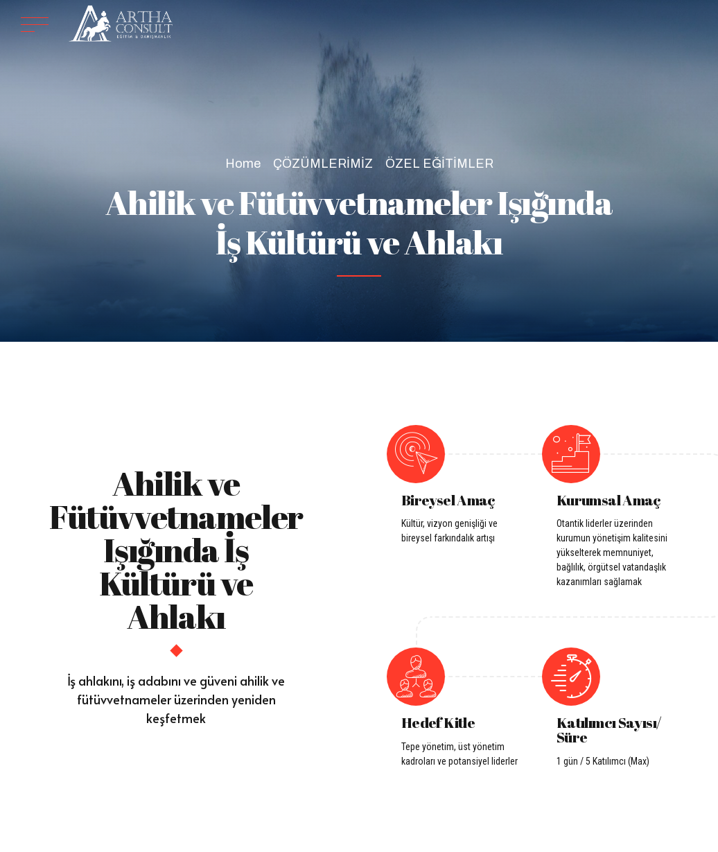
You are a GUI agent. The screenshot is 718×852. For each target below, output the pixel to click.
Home (243, 164)
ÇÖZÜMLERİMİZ (323, 164)
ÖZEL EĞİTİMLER (439, 164)
